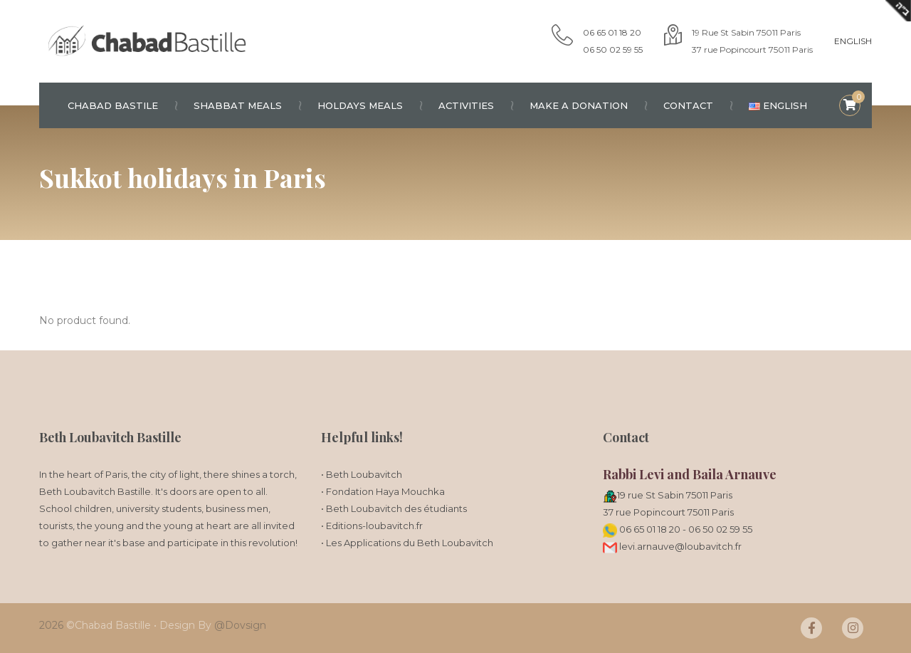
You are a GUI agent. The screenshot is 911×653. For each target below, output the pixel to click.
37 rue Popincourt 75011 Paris (668, 512)
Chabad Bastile (122, 105)
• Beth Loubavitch (361, 474)
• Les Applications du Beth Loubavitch (407, 542)
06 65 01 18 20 (649, 529)
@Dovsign (240, 625)
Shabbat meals (247, 105)
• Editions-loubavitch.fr (372, 525)
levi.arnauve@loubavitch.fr (672, 546)
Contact (697, 105)
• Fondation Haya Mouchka (383, 491)
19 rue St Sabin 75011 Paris (674, 495)
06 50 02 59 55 (720, 529)
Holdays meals (369, 105)
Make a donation (588, 105)
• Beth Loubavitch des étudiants (394, 508)
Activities (475, 105)
